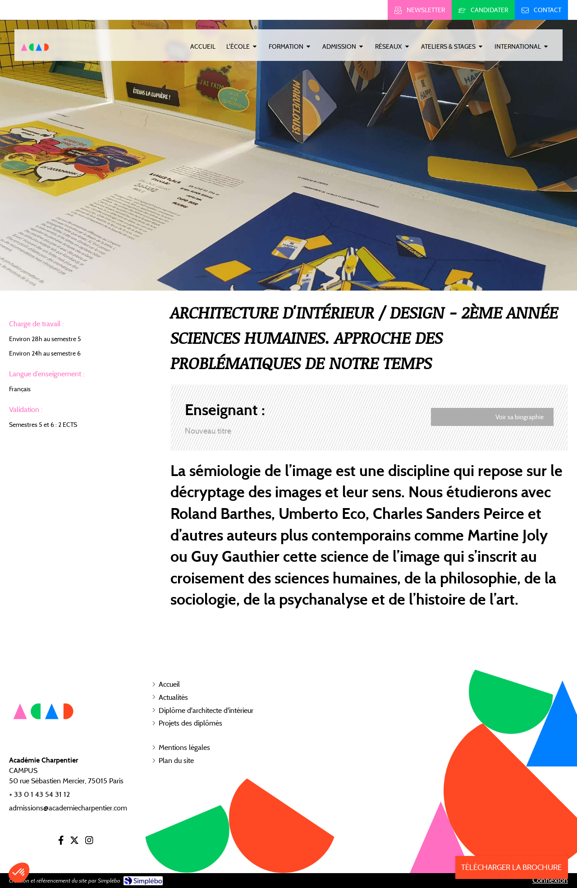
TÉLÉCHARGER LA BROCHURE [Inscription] (511, 867)
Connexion (550, 880)
